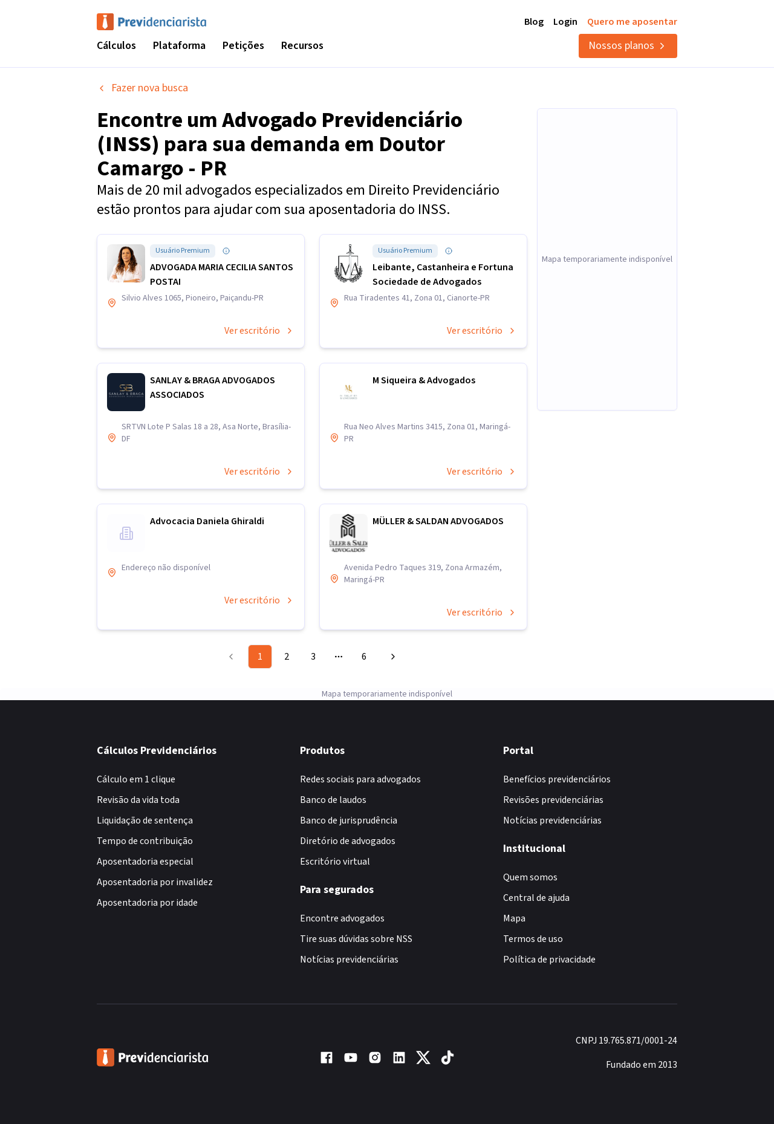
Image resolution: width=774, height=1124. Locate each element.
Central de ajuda (536, 897)
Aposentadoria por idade (147, 902)
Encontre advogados (342, 918)
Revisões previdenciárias (553, 799)
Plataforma (179, 45)
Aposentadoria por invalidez (155, 882)
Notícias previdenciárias (349, 959)
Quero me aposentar (632, 21)
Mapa (514, 918)
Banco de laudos (333, 799)
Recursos (302, 45)
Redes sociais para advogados (360, 779)
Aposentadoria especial (145, 861)
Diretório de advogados (347, 841)
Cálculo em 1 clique (136, 779)
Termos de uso (533, 939)
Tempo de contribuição (145, 841)
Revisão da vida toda (138, 799)
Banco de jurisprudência (348, 820)
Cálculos (116, 45)
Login (565, 21)
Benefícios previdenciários (557, 779)
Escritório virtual (335, 861)
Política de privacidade (549, 959)
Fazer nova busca (142, 88)
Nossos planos (628, 45)
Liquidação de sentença (145, 820)
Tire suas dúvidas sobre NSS (356, 939)
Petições (243, 45)
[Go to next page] (391, 657)
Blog (534, 21)
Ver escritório (259, 330)
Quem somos (530, 877)
